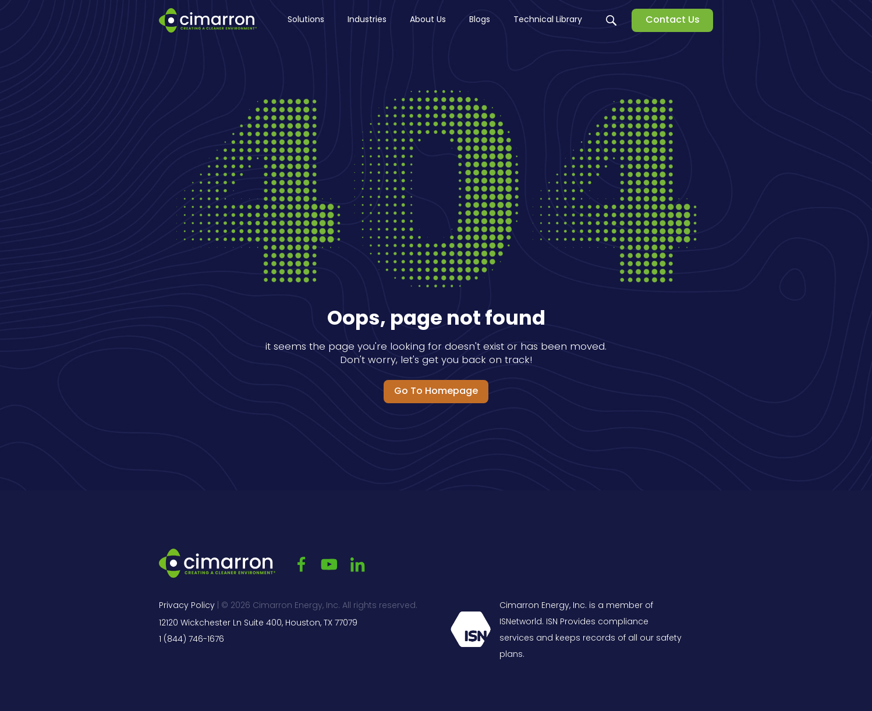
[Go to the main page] (208, 20)
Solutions (306, 20)
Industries (367, 20)
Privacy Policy (187, 606)
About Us (428, 20)
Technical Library (547, 20)
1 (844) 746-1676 (191, 639)
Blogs (479, 20)
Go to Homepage (436, 391)
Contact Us (673, 20)
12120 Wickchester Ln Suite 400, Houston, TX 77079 (258, 623)
